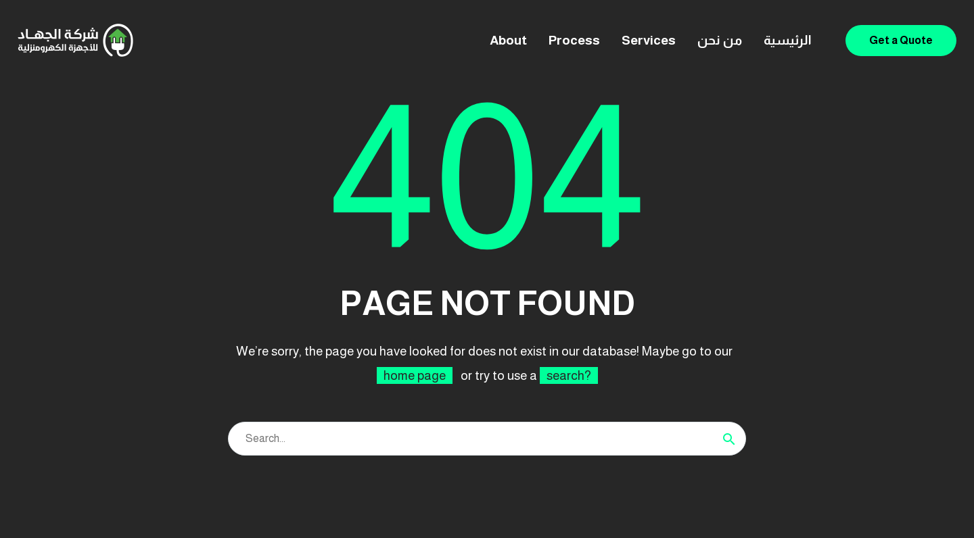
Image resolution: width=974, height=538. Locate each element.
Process (574, 40)
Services (649, 40)
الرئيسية (788, 40)
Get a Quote (901, 40)
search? (569, 375)
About (508, 40)
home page (415, 375)
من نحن (719, 40)
